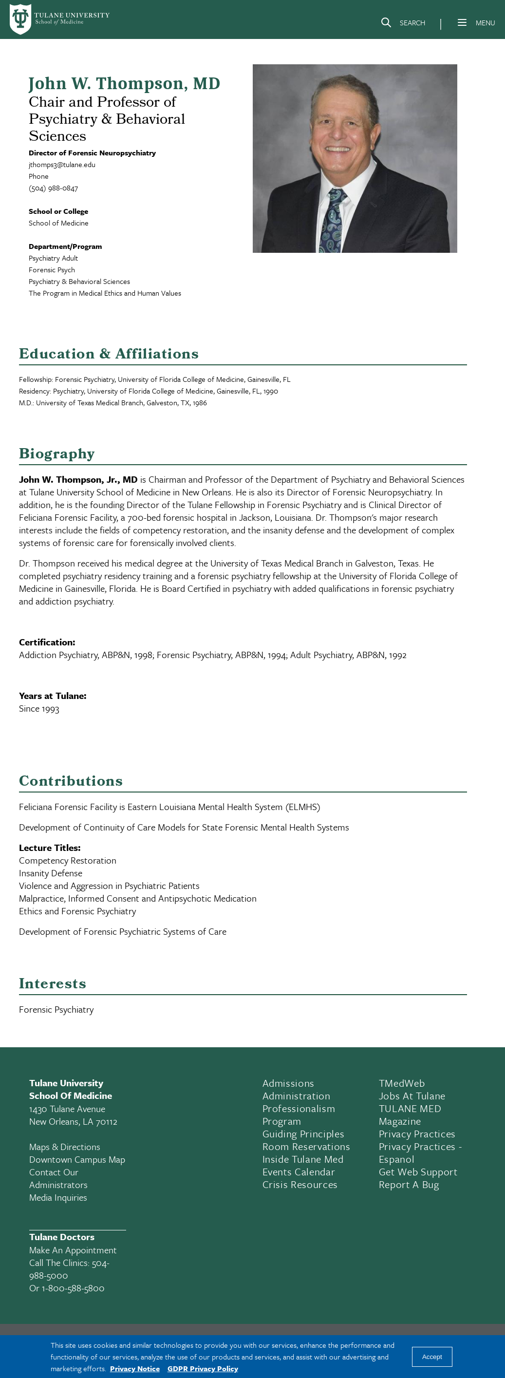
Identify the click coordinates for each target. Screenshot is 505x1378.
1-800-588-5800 (73, 1287)
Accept (432, 1356)
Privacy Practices (417, 1133)
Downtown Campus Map (77, 1159)
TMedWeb (402, 1083)
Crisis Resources (300, 1184)
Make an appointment (73, 1249)
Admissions (288, 1083)
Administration (296, 1095)
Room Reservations (306, 1146)
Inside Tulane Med (303, 1158)
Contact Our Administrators (58, 1178)
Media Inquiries (58, 1197)
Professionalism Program (299, 1114)
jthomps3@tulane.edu (62, 164)
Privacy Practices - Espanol (420, 1152)
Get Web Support (418, 1171)
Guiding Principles (303, 1133)
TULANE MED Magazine (410, 1114)
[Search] (402, 24)
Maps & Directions (64, 1146)
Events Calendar (299, 1171)
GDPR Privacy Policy (203, 1368)
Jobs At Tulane (412, 1095)
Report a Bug (409, 1184)
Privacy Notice (135, 1368)
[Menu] (462, 22)
